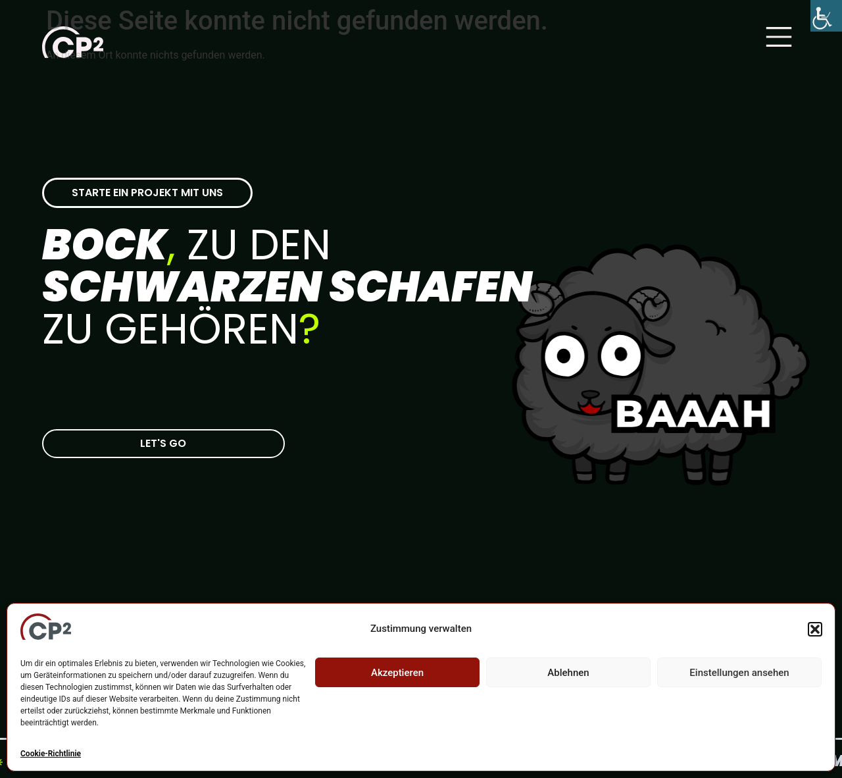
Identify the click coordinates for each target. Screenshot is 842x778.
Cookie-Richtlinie (50, 753)
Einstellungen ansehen (739, 673)
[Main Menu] (779, 37)
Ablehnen (568, 673)
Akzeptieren (397, 673)
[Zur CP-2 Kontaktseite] (163, 443)
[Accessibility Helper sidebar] (826, 16)
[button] (815, 629)
